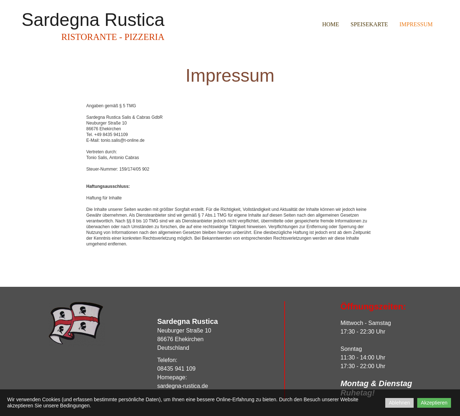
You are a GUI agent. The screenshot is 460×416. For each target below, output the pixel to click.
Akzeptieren (434, 403)
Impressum (416, 24)
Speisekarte (369, 24)
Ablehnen (399, 403)
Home (330, 24)
